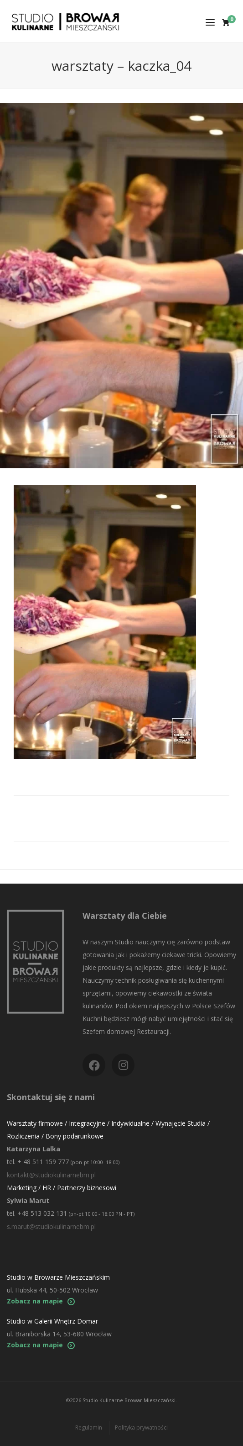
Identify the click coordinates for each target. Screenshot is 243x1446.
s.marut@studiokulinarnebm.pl (51, 1226)
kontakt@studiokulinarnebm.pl (51, 1175)
